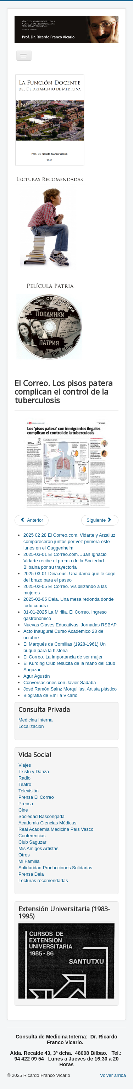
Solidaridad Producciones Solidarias (55, 867)
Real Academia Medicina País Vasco (55, 829)
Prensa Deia (31, 874)
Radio (24, 778)
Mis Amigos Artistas (38, 848)
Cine (23, 810)
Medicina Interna (35, 720)
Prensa (25, 803)
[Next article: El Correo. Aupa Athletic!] (99, 520)
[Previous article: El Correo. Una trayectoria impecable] (32, 520)
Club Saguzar (32, 842)
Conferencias (32, 835)
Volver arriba (113, 1075)
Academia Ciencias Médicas (47, 822)
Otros (24, 855)
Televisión (28, 790)
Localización (31, 726)
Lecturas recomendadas (43, 880)
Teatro (24, 784)
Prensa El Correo (36, 797)
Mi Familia (28, 861)
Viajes (24, 765)
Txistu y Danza (33, 771)
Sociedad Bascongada (41, 816)
